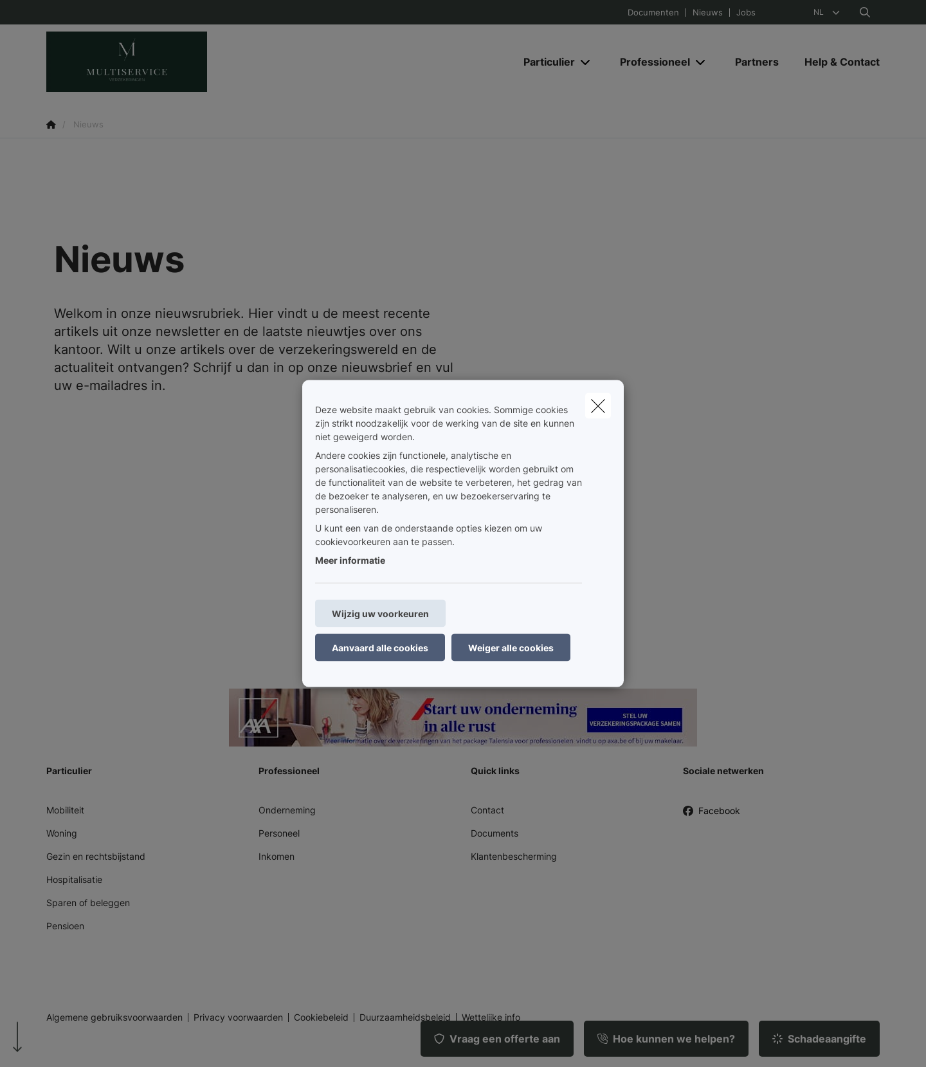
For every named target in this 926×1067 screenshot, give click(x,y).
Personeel (279, 833)
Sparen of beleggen (88, 902)
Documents (494, 833)
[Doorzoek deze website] (865, 12)
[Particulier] (544, 61)
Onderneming (287, 809)
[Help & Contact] (836, 61)
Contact (487, 809)
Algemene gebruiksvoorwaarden (114, 1017)
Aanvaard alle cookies (380, 647)
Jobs (746, 12)
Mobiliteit (65, 809)
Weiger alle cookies (511, 647)
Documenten (653, 12)
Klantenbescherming (514, 856)
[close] (598, 406)
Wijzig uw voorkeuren (380, 613)
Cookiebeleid (321, 1017)
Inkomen (277, 856)
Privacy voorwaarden (238, 1017)
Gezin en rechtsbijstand (95, 856)
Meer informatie (350, 560)
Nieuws (708, 12)
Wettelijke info (491, 1017)
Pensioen (65, 925)
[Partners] (757, 61)
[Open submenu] (586, 62)
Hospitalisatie (74, 879)
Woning (61, 833)
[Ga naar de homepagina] (175, 61)
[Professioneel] (650, 61)
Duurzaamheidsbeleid (405, 1017)
